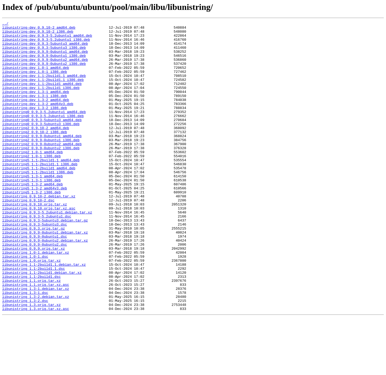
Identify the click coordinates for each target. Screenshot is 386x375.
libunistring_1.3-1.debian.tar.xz (35, 342)
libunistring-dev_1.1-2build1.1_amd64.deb (44, 86)
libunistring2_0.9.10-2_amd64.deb (35, 149)
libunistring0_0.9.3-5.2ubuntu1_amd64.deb (44, 130)
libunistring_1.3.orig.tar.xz (31, 361)
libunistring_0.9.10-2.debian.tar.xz (38, 231)
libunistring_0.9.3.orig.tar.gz (33, 270)
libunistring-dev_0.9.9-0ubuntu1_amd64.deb (45, 57)
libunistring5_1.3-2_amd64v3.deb (34, 221)
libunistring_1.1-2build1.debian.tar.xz (41, 323)
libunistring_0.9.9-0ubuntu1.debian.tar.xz (45, 274)
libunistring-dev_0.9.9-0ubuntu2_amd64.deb (45, 67)
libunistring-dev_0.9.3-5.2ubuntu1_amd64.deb (47, 38)
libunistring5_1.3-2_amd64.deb (32, 217)
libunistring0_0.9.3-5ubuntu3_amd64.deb (41, 139)
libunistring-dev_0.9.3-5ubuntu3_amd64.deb (45, 48)
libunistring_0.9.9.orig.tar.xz (33, 294)
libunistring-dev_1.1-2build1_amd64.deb (41, 96)
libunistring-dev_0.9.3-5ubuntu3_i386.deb (44, 53)
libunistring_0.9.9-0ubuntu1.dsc (34, 279)
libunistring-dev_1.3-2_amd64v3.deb (37, 120)
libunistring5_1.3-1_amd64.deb (32, 207)
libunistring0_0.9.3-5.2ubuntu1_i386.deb (43, 135)
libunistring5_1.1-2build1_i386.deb (37, 202)
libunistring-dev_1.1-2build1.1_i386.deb (43, 91)
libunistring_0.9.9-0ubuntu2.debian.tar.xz (45, 284)
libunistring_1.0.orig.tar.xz (31, 308)
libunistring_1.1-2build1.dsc (31, 327)
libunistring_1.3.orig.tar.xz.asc (35, 366)
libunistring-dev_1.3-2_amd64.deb (35, 115)
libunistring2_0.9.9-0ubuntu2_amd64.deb (41, 168)
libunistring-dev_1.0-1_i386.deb (34, 82)
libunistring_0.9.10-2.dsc (28, 236)
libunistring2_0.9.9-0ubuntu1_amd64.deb (41, 159)
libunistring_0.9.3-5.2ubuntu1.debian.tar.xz (47, 250)
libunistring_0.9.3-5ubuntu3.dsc (34, 265)
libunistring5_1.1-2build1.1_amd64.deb (41, 188)
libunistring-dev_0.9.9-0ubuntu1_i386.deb (44, 62)
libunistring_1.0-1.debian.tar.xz (35, 299)
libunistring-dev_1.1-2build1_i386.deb (41, 101)
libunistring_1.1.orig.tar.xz (31, 332)
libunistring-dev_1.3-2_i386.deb (34, 125)
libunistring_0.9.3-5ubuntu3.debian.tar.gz (45, 260)
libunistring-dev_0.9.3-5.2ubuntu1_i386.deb (46, 43)
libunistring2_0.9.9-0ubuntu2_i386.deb (41, 173)
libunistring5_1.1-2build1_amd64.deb (38, 197)
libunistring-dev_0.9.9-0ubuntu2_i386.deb (44, 72)
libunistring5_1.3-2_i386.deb (31, 226)
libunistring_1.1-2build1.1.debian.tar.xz (44, 313)
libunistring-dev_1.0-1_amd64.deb (35, 77)
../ (5, 24)
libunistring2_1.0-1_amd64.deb (32, 178)
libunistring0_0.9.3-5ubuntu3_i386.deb (41, 144)
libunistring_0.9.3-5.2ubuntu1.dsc (36, 255)
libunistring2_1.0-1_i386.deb (31, 183)
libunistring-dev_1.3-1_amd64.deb (35, 106)
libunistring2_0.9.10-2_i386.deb (34, 154)
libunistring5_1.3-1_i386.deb (31, 212)
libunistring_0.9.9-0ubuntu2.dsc (34, 289)
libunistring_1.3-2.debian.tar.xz (35, 352)
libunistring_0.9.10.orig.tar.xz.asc (38, 245)
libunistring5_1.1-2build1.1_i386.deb (39, 192)
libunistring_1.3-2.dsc (25, 356)
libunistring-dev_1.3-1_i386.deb (34, 110)
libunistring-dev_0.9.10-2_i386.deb (37, 33)
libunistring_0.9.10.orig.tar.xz (34, 241)
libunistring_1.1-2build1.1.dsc (33, 318)
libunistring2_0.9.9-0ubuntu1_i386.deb (41, 164)
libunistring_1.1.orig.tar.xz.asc (35, 337)
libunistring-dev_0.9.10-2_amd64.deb (38, 29)
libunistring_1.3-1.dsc (25, 347)
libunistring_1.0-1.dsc (25, 303)
